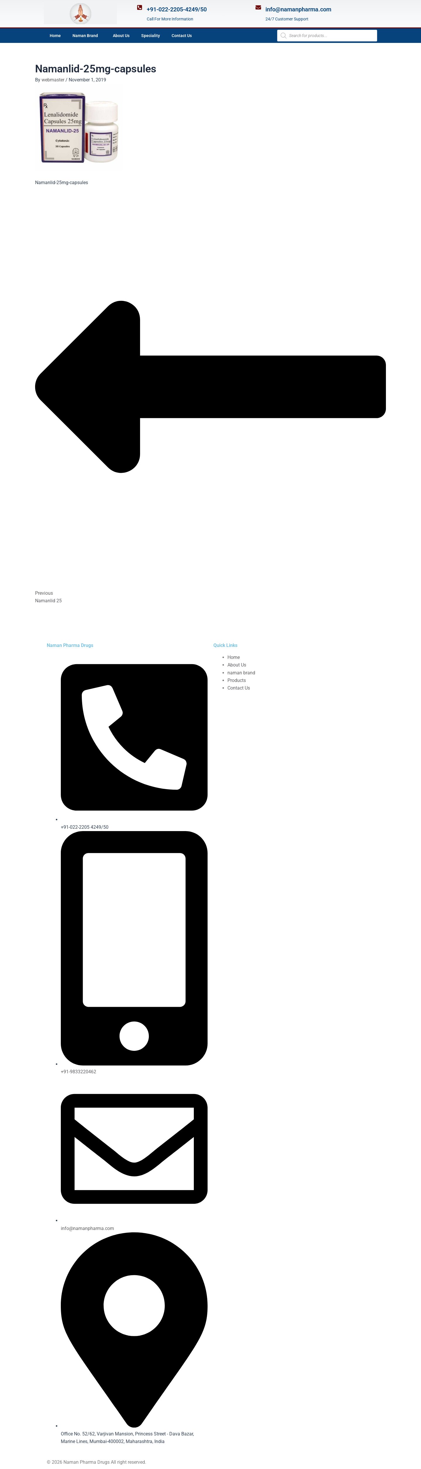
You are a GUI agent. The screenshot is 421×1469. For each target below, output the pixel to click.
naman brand (241, 673)
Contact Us (182, 35)
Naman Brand (87, 36)
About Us (121, 35)
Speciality (150, 35)
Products (236, 680)
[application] (100, 36)
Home (55, 35)
